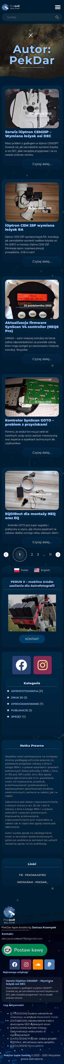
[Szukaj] (57, 17)
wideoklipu (16, 1017)
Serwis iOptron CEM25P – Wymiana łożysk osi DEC (28, 134)
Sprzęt (16, 716)
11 (50, 554)
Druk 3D (17, 697)
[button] (57, 7)
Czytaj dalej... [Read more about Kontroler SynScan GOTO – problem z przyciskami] (42, 452)
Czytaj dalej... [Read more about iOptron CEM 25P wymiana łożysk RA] (42, 261)
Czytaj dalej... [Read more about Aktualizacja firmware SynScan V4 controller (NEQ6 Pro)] (42, 359)
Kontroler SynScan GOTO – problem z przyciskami (29, 422)
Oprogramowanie (25, 703)
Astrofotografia (24, 691)
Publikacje (19, 710)
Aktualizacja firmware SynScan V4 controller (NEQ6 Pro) (32, 327)
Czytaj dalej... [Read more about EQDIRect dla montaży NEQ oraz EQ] (42, 542)
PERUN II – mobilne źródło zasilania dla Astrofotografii (32, 584)
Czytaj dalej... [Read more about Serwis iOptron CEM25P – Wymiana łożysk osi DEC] (42, 164)
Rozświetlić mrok (47, 1017)
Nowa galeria (35, 1045)
